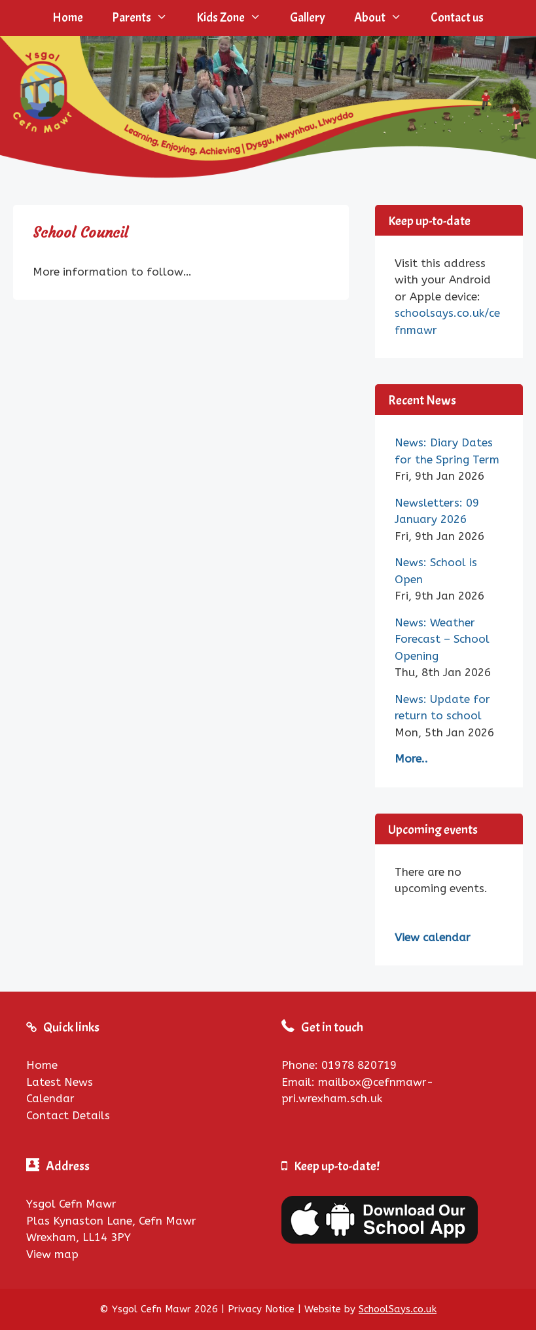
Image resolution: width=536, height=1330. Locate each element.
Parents (147, 18)
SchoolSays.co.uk (398, 1309)
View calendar (433, 937)
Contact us (457, 18)
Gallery (307, 18)
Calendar (50, 1098)
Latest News (59, 1081)
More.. (411, 758)
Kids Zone (236, 18)
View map (52, 1254)
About (385, 18)
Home (67, 18)
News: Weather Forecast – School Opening (442, 639)
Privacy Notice (261, 1309)
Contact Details (68, 1115)
